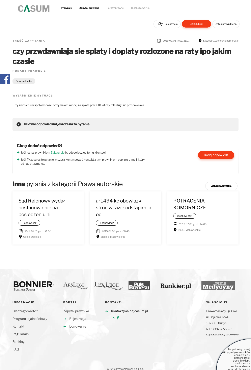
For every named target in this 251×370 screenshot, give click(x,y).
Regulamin (20, 334)
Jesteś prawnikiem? (226, 24)
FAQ (15, 349)
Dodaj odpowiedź (216, 155)
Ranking (18, 342)
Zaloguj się (196, 23)
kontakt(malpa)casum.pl (129, 311)
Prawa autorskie (24, 81)
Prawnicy (66, 8)
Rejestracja (171, 24)
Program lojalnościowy (29, 319)
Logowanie (77, 326)
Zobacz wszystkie (221, 185)
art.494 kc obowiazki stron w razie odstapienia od (123, 208)
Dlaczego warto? (140, 8)
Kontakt (18, 326)
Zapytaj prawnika (89, 8)
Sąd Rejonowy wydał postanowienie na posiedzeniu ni (42, 208)
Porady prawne (115, 8)
